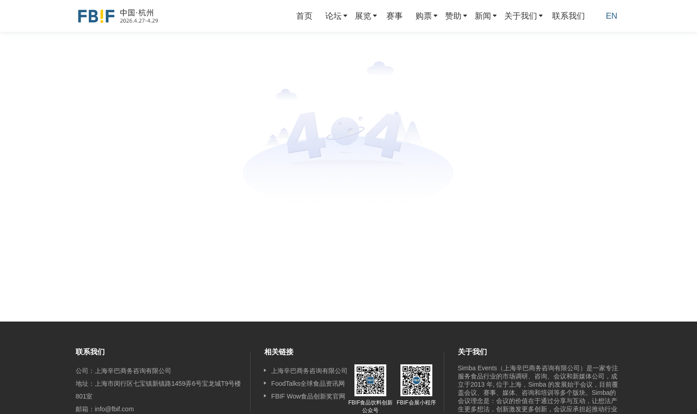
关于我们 (520, 15)
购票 (423, 15)
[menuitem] (304, 16)
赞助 (453, 15)
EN (611, 15)
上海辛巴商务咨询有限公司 (309, 370)
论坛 (333, 15)
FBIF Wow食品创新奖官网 (308, 396)
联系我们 (568, 15)
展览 (363, 15)
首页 (304, 15)
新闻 (483, 15)
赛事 (394, 15)
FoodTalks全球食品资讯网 (308, 383)
